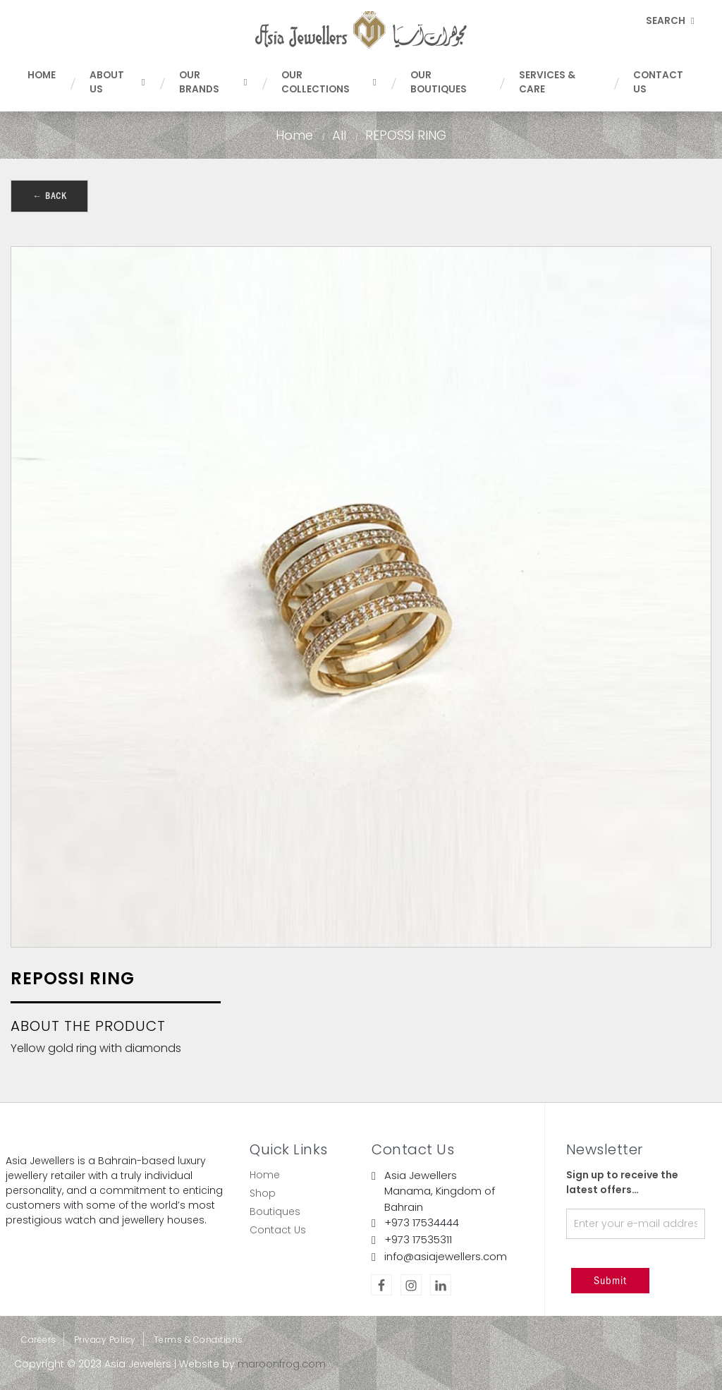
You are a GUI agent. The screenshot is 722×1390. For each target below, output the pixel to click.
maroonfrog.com (282, 1364)
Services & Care (547, 82)
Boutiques (275, 1211)
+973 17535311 (418, 1239)
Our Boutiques (438, 82)
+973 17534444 (421, 1222)
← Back (49, 196)
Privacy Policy (105, 1340)
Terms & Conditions (198, 1340)
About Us (117, 82)
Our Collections (329, 82)
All (339, 135)
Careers (38, 1340)
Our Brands (213, 82)
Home (41, 75)
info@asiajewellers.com (445, 1256)
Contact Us (658, 82)
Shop (263, 1193)
